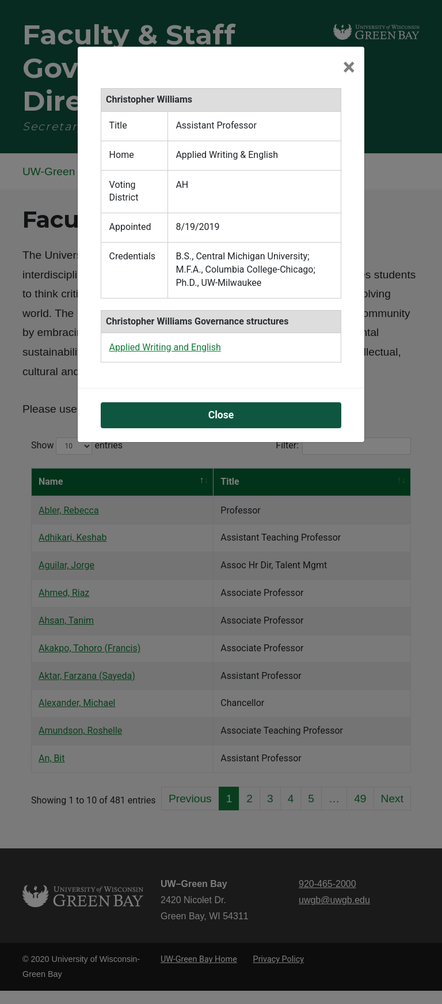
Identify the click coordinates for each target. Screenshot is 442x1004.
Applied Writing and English (165, 347)
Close (221, 415)
